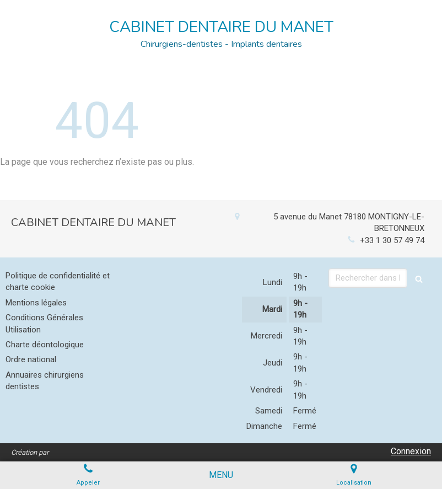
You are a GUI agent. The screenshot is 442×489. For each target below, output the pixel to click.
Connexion (411, 451)
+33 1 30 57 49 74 (392, 240)
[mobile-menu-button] (221, 475)
